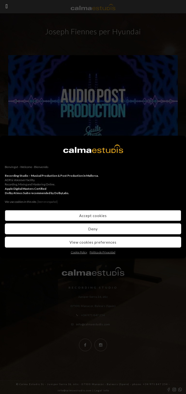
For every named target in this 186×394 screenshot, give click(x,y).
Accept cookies (93, 215)
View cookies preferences (93, 242)
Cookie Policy (79, 252)
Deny (93, 229)
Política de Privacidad (102, 252)
